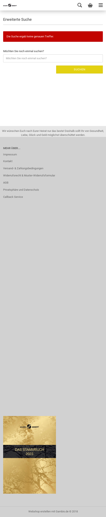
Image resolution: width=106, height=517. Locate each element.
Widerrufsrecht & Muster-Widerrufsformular (29, 175)
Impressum (10, 154)
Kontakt (7, 161)
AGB (5, 182)
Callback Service (13, 196)
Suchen (79, 69)
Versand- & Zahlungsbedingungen (23, 168)
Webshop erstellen (39, 511)
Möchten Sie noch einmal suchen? (23, 51)
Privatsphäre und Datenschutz (21, 189)
